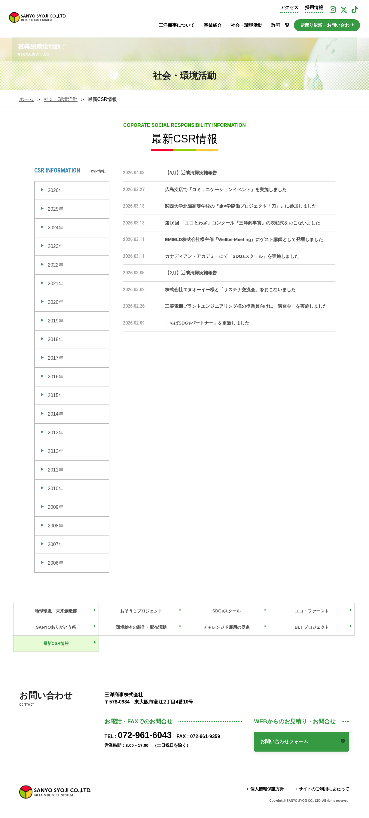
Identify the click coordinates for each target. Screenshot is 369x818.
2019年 (55, 320)
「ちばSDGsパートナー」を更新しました (207, 322)
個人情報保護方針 (267, 788)
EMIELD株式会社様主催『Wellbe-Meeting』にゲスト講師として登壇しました (244, 239)
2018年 (55, 339)
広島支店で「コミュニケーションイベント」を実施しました (226, 189)
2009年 (55, 507)
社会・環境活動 (246, 25)
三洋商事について (177, 25)
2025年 (55, 209)
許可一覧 (280, 25)
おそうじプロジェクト (141, 611)
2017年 (55, 358)
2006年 (55, 563)
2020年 (55, 302)
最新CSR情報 (56, 643)
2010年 (55, 488)
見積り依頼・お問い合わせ (327, 25)
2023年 (55, 246)
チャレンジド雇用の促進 (226, 627)
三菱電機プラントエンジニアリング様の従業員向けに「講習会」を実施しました (246, 306)
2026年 (55, 190)
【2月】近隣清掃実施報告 (191, 272)
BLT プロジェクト (312, 627)
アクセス (289, 7)
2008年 (55, 525)
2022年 (55, 264)
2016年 (55, 376)
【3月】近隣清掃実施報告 (191, 172)
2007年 (55, 544)
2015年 (55, 395)
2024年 (55, 227)
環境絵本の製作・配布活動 (141, 627)
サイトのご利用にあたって (324, 788)
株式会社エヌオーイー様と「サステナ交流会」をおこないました (230, 289)
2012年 (55, 451)
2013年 (55, 432)
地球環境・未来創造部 (56, 611)
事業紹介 (213, 25)
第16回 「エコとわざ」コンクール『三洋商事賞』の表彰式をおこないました (242, 222)
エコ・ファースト (312, 611)
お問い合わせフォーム (284, 741)
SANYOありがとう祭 (56, 627)
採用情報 (314, 7)
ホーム (26, 99)
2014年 (55, 414)
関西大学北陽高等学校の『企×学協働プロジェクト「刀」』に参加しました (240, 206)
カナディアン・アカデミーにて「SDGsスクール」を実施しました (232, 256)
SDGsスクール (226, 611)
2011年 (55, 469)
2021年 (55, 283)
